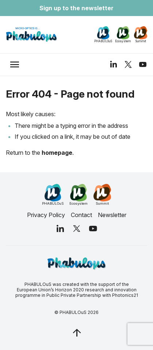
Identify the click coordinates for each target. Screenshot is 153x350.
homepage (57, 152)
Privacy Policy (46, 215)
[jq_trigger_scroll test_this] (77, 332)
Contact (81, 215)
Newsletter (112, 215)
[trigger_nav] (14, 64)
